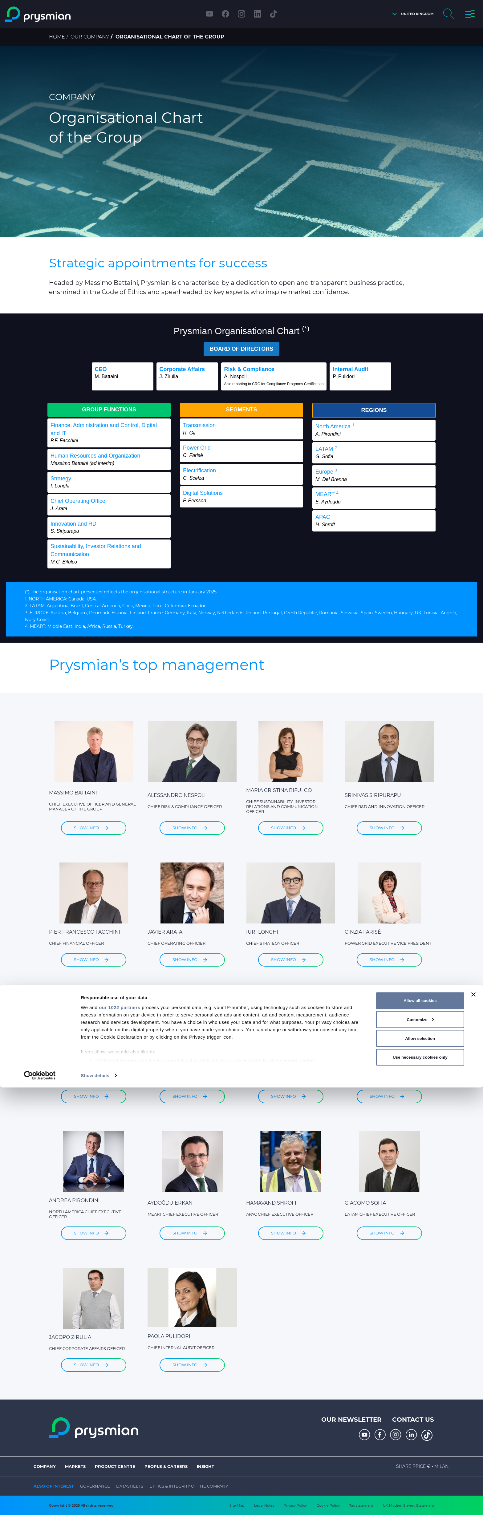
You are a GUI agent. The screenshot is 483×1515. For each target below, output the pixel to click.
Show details (95, 1502)
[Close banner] (473, 1422)
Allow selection (420, 1466)
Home (57, 37)
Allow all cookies (420, 1428)
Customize (420, 1447)
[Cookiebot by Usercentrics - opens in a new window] (40, 1503)
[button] (411, 14)
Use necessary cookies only (420, 1484)
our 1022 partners (119, 1434)
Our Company (90, 37)
